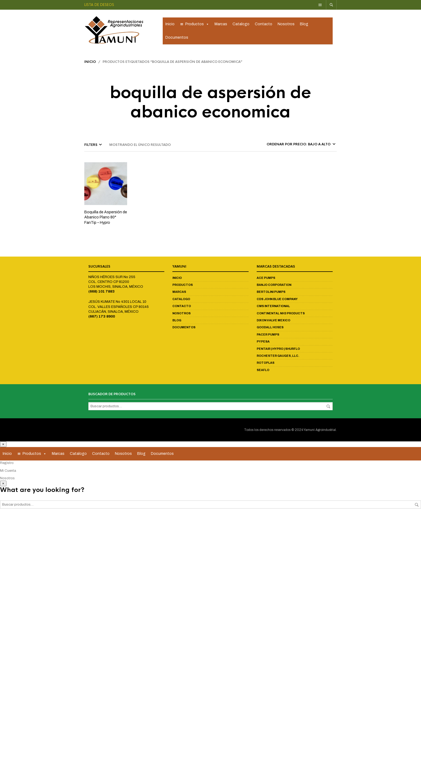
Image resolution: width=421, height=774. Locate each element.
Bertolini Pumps (271, 293)
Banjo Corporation (274, 286)
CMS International (273, 307)
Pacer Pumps (268, 335)
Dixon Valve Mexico (273, 321)
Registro (7, 464)
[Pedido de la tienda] (300, 145)
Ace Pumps (266, 279)
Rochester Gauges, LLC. (278, 357)
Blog (304, 25)
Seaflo (263, 371)
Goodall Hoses (270, 328)
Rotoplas (265, 364)
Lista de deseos (99, 4)
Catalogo (241, 25)
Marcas (221, 25)
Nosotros (286, 25)
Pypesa (263, 342)
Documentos (176, 38)
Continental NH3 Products (281, 314)
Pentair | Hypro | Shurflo (278, 350)
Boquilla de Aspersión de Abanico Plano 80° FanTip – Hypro (105, 218)
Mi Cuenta (8, 472)
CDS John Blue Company (277, 300)
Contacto (263, 25)
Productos (197, 25)
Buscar (328, 408)
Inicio (170, 25)
